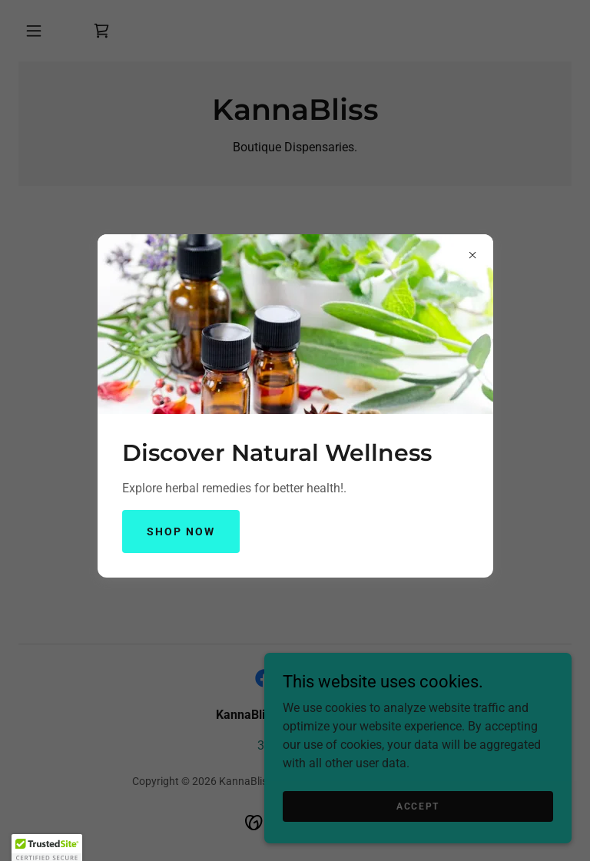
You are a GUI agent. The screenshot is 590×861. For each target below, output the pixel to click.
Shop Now (181, 531)
